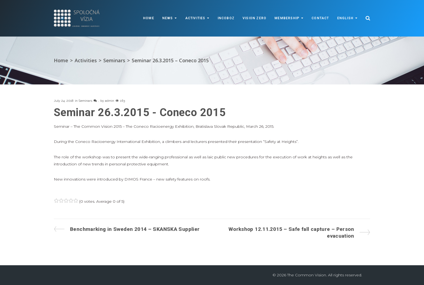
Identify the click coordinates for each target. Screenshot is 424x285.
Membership (286, 18)
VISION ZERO (254, 18)
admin (109, 101)
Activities (195, 18)
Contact (320, 18)
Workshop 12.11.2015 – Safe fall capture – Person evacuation (291, 232)
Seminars (114, 60)
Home (148, 18)
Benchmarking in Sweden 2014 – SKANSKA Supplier (135, 229)
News (167, 18)
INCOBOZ (226, 18)
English (345, 18)
